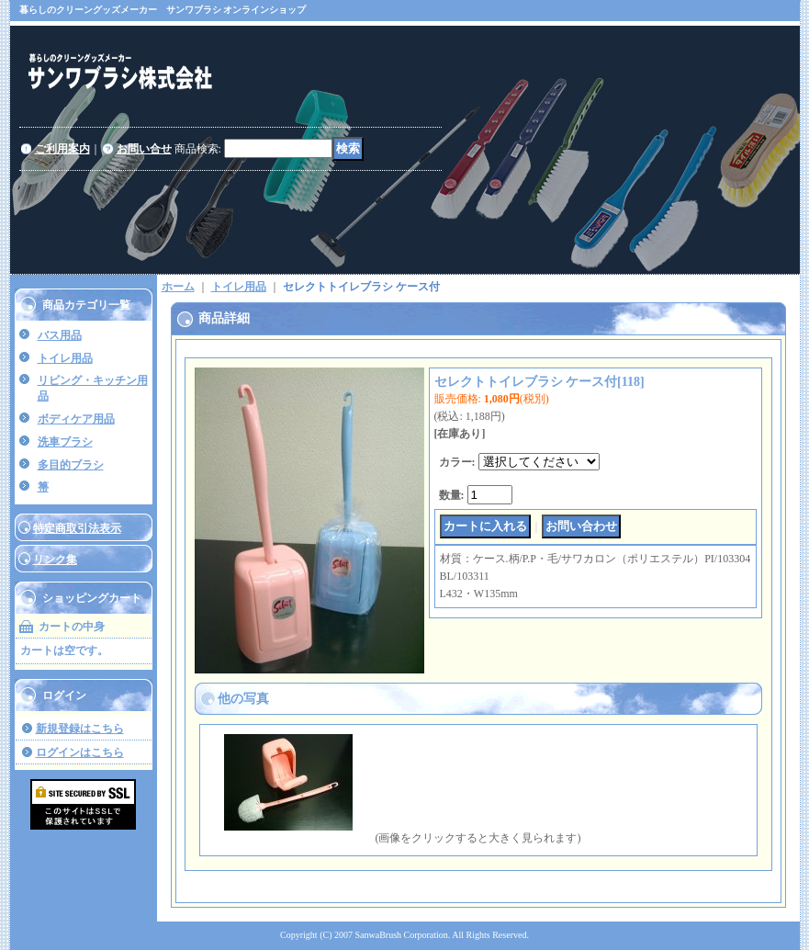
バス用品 (60, 335)
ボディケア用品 (76, 419)
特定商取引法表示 (77, 528)
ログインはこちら (80, 752)
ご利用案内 (62, 148)
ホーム (178, 286)
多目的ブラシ (71, 464)
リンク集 (55, 559)
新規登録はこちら (80, 728)
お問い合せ (144, 148)
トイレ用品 (65, 358)
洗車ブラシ (65, 441)
